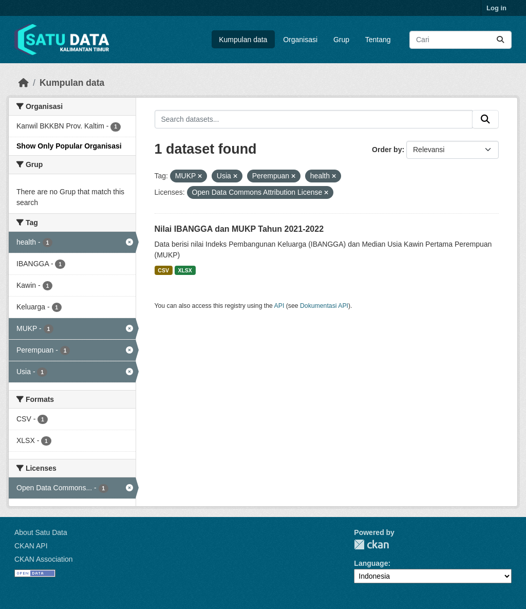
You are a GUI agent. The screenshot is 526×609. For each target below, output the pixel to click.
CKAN (371, 544)
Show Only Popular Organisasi (69, 146)
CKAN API (31, 546)
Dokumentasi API (324, 305)
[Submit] (500, 40)
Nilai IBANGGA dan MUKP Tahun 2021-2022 (239, 229)
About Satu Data (40, 532)
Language (371, 563)
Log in (496, 8)
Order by (387, 149)
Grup (341, 39)
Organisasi (300, 39)
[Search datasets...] (460, 40)
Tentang (378, 39)
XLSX (185, 270)
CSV (163, 270)
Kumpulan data (243, 39)
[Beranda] (23, 83)
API (279, 305)
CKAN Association (43, 559)
